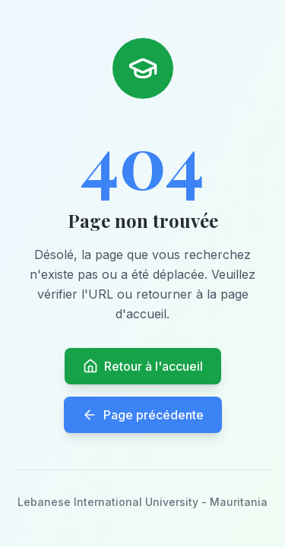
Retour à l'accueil (143, 366)
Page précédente (143, 414)
